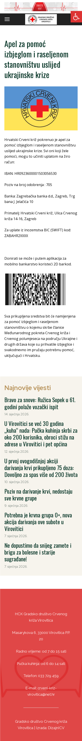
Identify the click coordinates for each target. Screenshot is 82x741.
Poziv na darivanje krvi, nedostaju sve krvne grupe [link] (38, 494)
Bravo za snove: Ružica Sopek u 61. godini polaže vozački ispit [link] (39, 403)
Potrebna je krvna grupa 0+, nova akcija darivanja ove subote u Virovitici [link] (38, 522)
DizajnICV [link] (56, 728)
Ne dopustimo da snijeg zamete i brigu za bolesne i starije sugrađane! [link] (37, 552)
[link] (76, 16)
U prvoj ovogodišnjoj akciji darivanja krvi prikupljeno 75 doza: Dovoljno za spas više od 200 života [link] (41, 467)
